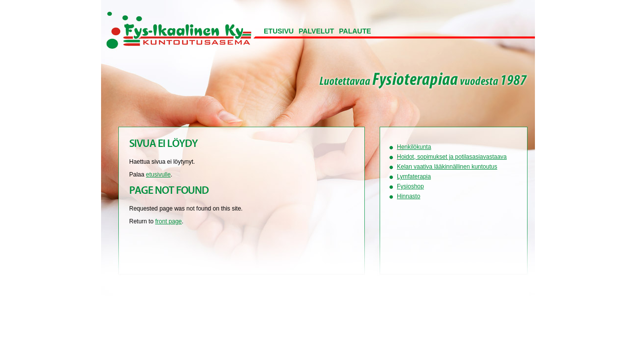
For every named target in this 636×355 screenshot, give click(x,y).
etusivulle (158, 174)
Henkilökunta (414, 146)
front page (168, 221)
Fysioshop (410, 186)
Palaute (355, 31)
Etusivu (279, 31)
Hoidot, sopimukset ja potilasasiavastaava (452, 156)
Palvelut (316, 31)
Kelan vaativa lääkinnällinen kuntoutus (447, 166)
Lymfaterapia (414, 176)
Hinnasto (408, 196)
